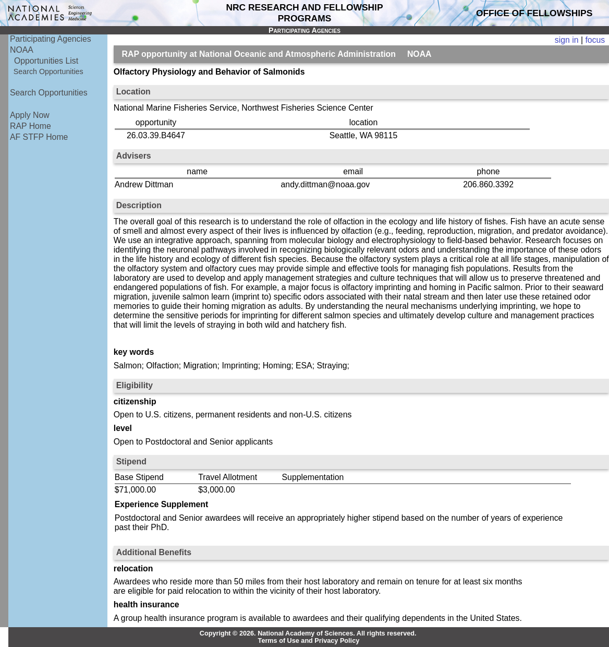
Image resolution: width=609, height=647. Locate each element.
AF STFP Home (39, 137)
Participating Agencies (50, 38)
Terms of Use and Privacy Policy (309, 640)
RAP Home (30, 126)
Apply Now (30, 115)
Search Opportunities (48, 71)
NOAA (21, 49)
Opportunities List (46, 60)
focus (595, 39)
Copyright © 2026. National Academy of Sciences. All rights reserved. (308, 633)
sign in (567, 39)
